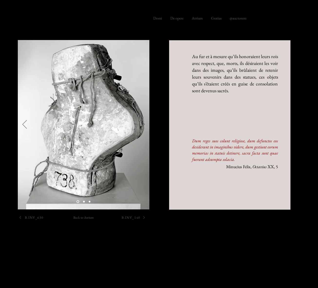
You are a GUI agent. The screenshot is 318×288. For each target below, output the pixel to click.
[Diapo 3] (89, 202)
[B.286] (78, 201)
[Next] (142, 124)
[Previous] (24, 124)
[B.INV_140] (133, 217)
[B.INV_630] (31, 217)
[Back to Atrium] (83, 217)
